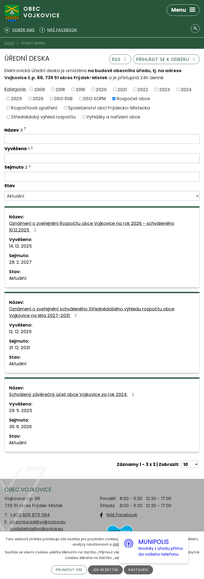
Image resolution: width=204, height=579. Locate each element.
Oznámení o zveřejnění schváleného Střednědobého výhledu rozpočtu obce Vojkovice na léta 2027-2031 (91, 312)
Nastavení (138, 569)
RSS (120, 59)
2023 (164, 89)
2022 (142, 89)
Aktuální (17, 278)
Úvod (9, 43)
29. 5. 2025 (20, 410)
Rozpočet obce (133, 99)
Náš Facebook (122, 515)
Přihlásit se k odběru (166, 59)
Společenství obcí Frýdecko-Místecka (109, 108)
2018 (60, 89)
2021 (122, 89)
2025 (16, 99)
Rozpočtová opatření (34, 108)
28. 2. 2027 (20, 262)
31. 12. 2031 (19, 348)
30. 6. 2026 (20, 427)
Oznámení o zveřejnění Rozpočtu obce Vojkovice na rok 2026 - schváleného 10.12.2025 (91, 226)
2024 (186, 89)
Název (13, 130)
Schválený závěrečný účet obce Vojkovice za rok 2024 (72, 394)
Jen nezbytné (105, 569)
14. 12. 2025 (20, 246)
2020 (101, 89)
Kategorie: (15, 89)
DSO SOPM (94, 99)
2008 (39, 89)
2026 (38, 99)
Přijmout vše (69, 569)
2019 (80, 89)
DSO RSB (63, 99)
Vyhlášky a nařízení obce (113, 117)
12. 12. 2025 (20, 331)
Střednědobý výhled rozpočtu (43, 117)
